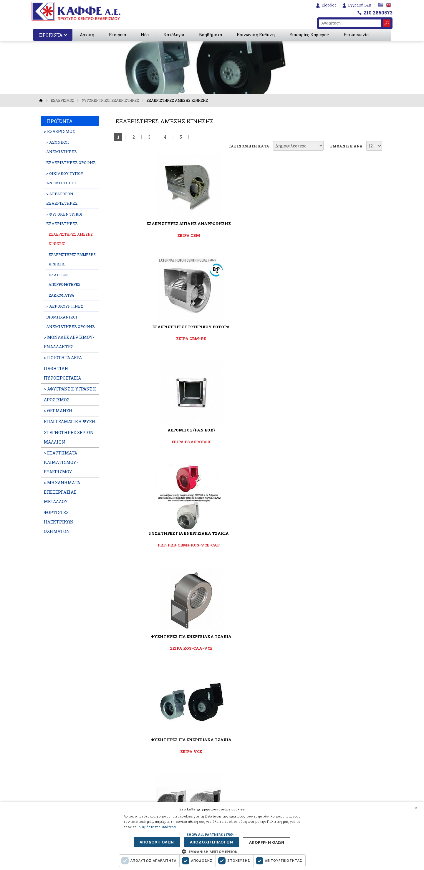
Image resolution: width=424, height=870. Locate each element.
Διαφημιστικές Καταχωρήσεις (168, 762)
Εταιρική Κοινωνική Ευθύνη (166, 786)
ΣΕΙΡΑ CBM (156, 235)
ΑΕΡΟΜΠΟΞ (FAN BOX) (337, 223)
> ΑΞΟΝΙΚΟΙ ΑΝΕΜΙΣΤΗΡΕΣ (61, 146)
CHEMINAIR (246, 545)
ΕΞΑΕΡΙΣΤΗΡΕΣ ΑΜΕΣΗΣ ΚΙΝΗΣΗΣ (71, 239)
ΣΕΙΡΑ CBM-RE (246, 235)
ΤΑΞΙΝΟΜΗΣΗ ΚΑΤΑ (248, 146)
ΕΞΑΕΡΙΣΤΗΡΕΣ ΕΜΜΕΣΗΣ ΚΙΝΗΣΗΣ (72, 259)
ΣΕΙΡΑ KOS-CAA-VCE (246, 338)
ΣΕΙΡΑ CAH (337, 441)
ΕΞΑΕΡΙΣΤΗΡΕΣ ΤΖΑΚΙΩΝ (246, 533)
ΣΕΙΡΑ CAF (156, 545)
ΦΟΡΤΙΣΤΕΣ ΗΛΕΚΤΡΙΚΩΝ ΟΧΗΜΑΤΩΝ (59, 522)
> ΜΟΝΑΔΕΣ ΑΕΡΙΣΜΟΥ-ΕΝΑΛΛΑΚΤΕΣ (69, 341)
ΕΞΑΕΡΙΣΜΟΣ (62, 100)
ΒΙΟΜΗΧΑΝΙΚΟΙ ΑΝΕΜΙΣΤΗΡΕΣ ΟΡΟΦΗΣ (70, 321)
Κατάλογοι (175, 34)
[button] (212, 832)
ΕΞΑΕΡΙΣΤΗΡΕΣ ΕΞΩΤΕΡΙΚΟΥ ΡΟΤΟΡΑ (246, 223)
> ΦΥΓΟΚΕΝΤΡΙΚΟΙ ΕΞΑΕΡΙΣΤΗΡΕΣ (64, 218)
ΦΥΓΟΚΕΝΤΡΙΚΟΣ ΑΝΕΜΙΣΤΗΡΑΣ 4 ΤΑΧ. (246, 430)
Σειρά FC (246, 441)
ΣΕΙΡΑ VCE (337, 338)
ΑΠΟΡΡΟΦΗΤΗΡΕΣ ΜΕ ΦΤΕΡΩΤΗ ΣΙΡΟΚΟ (337, 533)
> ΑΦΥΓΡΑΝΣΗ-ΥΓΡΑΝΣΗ (70, 389)
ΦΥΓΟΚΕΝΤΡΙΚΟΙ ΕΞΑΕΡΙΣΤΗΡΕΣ (110, 100)
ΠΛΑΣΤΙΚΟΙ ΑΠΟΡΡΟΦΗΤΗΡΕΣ (64, 280)
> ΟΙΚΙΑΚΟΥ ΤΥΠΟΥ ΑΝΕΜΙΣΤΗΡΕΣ (64, 178)
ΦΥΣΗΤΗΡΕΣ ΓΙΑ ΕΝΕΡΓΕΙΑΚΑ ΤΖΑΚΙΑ (156, 326)
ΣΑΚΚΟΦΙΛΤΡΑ (61, 295)
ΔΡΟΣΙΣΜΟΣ (56, 400)
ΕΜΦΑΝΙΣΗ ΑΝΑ (346, 146)
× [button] (416, 805)
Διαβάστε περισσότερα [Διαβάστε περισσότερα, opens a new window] (157, 825)
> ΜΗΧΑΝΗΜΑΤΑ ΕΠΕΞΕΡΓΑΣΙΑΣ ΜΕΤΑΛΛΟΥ (62, 492)
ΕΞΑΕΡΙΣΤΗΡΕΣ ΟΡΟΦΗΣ (71, 162)
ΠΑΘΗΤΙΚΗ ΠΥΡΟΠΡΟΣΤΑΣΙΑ (62, 373)
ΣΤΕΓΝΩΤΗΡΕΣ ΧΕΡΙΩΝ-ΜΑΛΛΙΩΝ (69, 437)
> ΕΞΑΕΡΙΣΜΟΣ (59, 131)
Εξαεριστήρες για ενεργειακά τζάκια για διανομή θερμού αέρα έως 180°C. (246, 559)
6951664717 (341, 758)
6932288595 (313, 766)
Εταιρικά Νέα (151, 738)
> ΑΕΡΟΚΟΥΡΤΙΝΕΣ (64, 306)
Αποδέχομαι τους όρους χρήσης (215, 633)
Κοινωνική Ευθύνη (257, 34)
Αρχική (88, 34)
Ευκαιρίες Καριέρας (310, 34)
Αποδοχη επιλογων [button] (212, 841)
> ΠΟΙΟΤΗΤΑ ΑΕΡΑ (63, 357)
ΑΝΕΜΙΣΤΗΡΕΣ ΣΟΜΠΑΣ (156, 430)
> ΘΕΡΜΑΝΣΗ (58, 410)
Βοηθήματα (211, 34)
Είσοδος (328, 5)
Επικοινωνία (357, 34)
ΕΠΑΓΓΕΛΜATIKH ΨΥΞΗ (69, 421)
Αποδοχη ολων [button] (264, 841)
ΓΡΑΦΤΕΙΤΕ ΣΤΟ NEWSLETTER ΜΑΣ (212, 605)
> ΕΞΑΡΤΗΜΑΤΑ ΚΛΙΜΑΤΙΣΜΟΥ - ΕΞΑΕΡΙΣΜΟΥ (61, 462)
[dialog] (212, 835)
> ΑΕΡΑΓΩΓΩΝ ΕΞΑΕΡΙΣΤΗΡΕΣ (62, 198)
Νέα (146, 34)
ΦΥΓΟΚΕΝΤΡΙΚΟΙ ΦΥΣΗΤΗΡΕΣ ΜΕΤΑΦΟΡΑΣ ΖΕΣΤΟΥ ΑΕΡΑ (337, 432)
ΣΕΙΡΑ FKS (337, 545)
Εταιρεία (118, 34)
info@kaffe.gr (316, 780)
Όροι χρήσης (150, 794)
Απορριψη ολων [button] (160, 841)
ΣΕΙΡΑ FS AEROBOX (337, 235)
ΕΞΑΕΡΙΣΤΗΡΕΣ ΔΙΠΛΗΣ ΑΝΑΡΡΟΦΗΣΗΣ (156, 223)
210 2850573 (377, 12)
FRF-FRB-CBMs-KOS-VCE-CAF (156, 338)
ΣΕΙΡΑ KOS (156, 441)
